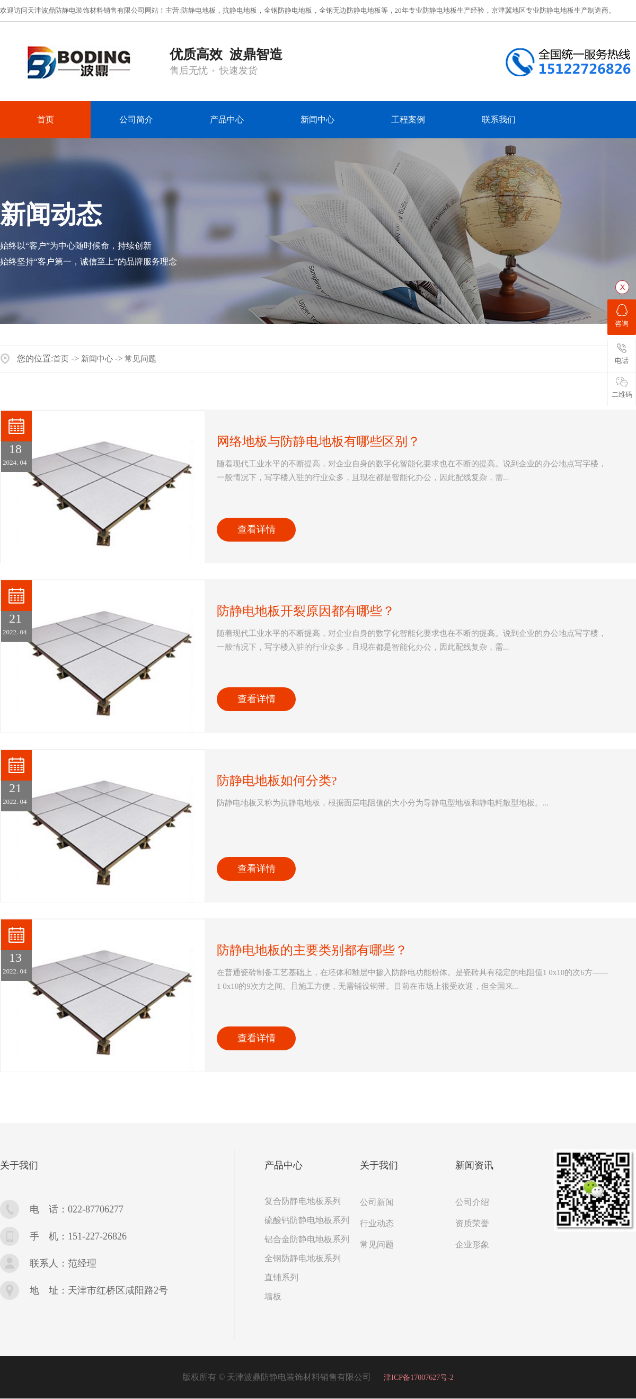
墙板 (272, 1296)
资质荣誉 (472, 1223)
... (411, 470)
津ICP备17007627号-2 (418, 1378)
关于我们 (19, 1165)
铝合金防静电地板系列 (306, 1239)
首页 (61, 359)
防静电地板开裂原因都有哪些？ (306, 611)
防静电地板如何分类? (277, 780)
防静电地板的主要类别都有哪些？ (312, 950)
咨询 (622, 315)
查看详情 (256, 529)
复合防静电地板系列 (302, 1201)
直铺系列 (281, 1277)
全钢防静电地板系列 (302, 1258)
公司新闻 (377, 1202)
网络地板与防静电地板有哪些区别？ (318, 441)
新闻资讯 (474, 1165)
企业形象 (472, 1244)
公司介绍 (472, 1202)
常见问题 (140, 359)
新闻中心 (97, 359)
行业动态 (377, 1223)
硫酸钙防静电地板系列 (306, 1220)
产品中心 (283, 1165)
